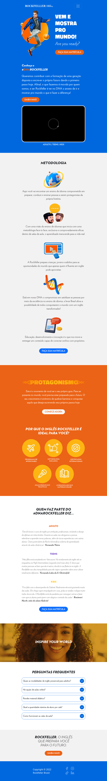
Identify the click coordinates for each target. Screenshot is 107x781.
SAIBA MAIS (30, 100)
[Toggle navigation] (78, 6)
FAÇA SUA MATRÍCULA (69, 52)
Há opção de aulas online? (34, 690)
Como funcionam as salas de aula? (38, 716)
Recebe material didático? (34, 698)
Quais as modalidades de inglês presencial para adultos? (47, 681)
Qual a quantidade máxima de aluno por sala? (42, 707)
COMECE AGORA (53, 412)
